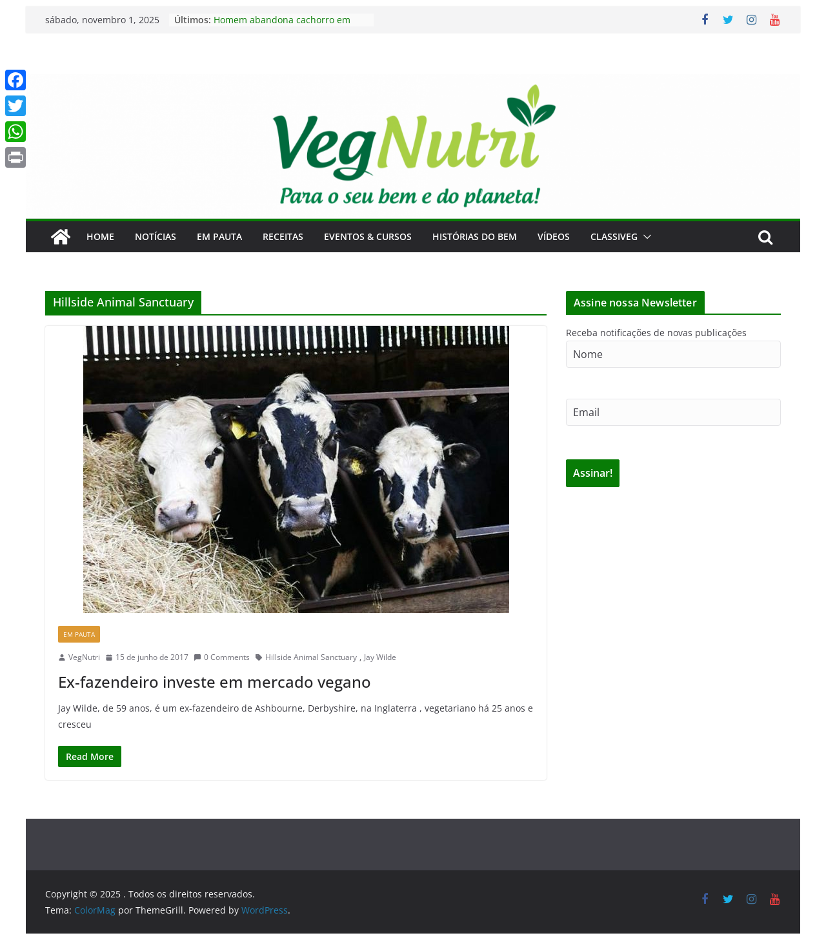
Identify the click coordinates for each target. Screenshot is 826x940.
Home (100, 236)
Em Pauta (219, 236)
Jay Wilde (380, 657)
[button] (645, 237)
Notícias (155, 236)
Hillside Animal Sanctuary (311, 657)
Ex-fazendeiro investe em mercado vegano (214, 681)
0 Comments (222, 657)
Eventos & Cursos (368, 236)
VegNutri (84, 657)
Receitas (283, 236)
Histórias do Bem (474, 236)
